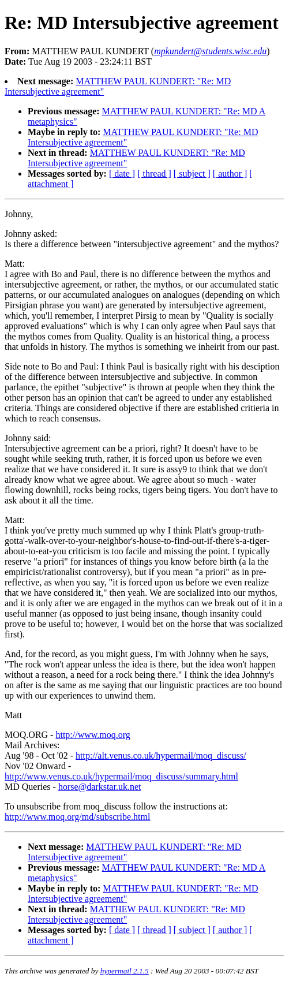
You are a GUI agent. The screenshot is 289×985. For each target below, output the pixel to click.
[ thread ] (154, 173)
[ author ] (230, 173)
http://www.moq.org (92, 735)
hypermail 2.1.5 (124, 971)
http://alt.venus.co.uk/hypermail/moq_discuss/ (161, 755)
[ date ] (122, 173)
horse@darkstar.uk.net (99, 787)
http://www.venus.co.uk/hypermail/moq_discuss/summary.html (121, 776)
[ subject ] (192, 173)
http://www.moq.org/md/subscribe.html (77, 817)
